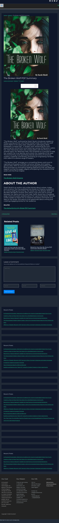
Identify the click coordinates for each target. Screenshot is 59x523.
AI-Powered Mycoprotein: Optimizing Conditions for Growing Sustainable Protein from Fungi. (27, 313)
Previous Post (6, 213)
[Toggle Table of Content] (35, 86)
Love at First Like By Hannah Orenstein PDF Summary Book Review (14, 248)
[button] (58, 5)
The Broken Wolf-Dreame (13, 178)
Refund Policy (49, 482)
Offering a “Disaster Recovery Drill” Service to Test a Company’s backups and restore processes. (28, 324)
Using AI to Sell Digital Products (12, 420)
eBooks (16, 81)
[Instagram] (54, 1)
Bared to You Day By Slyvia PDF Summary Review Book (41, 247)
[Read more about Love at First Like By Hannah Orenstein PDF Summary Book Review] (11, 235)
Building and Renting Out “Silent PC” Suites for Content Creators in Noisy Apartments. (26, 367)
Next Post (54, 213)
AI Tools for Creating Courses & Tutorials (14, 362)
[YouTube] (52, 1)
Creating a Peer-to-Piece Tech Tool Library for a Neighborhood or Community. (23, 315)
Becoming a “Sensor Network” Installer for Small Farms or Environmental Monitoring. (25, 318)
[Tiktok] (56, 1)
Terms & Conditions (51, 484)
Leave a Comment (8, 81)
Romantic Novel (12, 252)
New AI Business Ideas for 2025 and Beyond (15, 365)
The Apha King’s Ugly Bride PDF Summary (20, 208)
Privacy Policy (49, 485)
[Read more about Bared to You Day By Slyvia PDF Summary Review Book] (37, 235)
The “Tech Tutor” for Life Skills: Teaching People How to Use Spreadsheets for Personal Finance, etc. (29, 418)
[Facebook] (50, 1)
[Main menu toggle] (1, 5)
